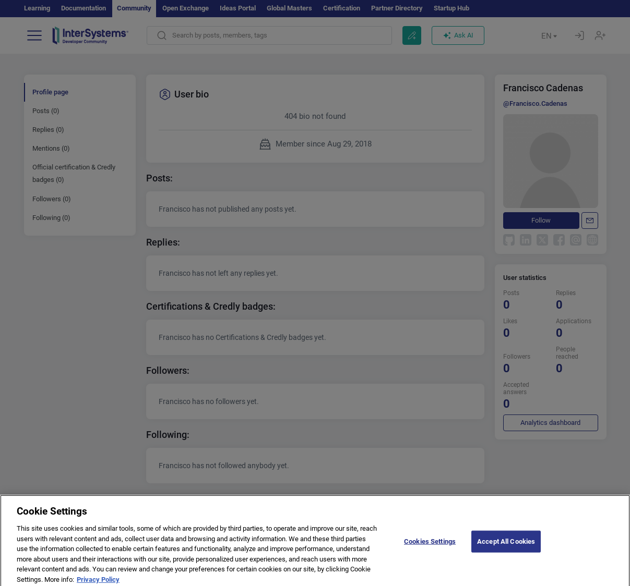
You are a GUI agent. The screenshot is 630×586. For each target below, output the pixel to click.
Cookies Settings (430, 546)
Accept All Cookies (506, 546)
